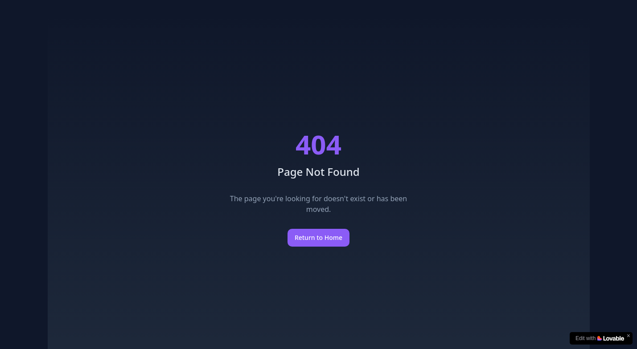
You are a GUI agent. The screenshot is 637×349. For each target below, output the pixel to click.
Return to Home (318, 237)
